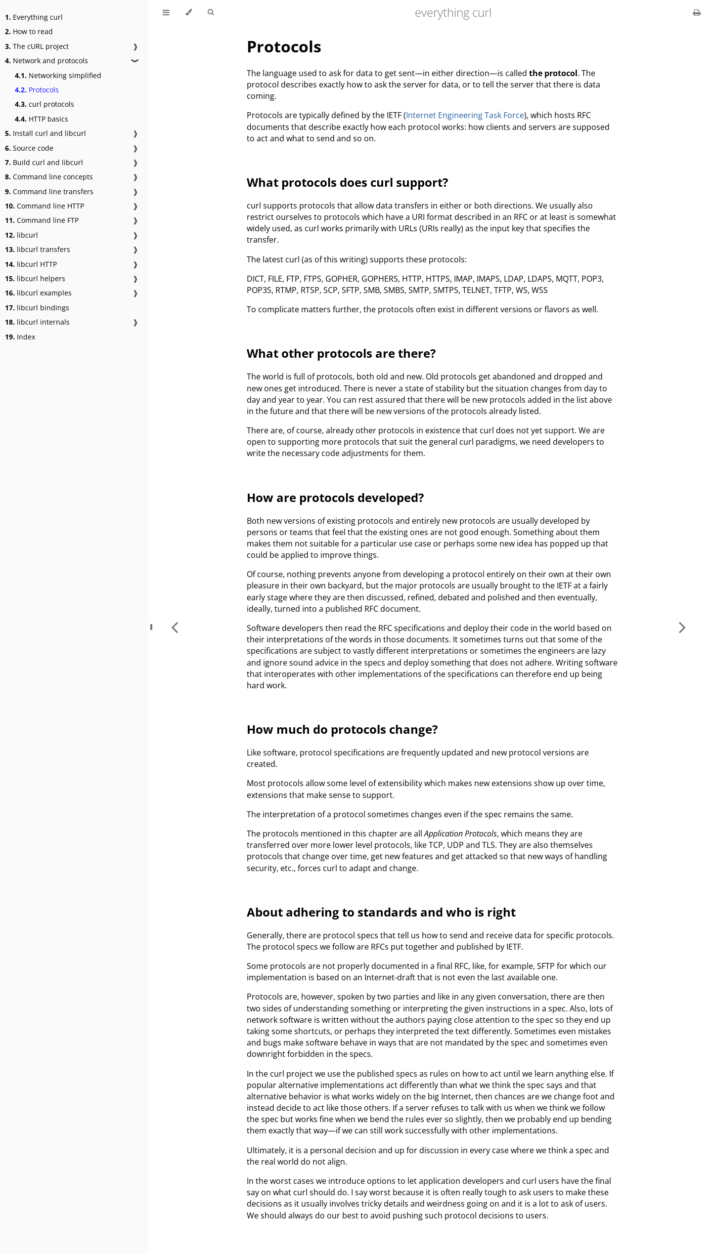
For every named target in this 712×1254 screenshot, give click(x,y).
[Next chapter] (682, 627)
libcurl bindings (37, 307)
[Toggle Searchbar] (211, 12)
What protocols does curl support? (347, 182)
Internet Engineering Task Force (465, 115)
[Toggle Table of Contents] (166, 12)
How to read (29, 31)
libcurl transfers (37, 249)
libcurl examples (38, 292)
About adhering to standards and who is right (381, 912)
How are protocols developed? (335, 497)
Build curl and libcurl (44, 162)
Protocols (37, 89)
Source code (29, 148)
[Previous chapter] (174, 627)
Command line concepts (49, 176)
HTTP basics (41, 119)
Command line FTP (42, 220)
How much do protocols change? (342, 729)
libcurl (21, 235)
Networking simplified (58, 75)
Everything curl (34, 17)
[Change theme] (189, 12)
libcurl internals (37, 322)
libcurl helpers (35, 278)
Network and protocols (46, 60)
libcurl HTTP (31, 264)
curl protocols (44, 104)
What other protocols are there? (341, 353)
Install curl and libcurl (45, 133)
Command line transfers (49, 191)
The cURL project (37, 46)
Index (20, 336)
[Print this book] (697, 12)
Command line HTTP (44, 205)
